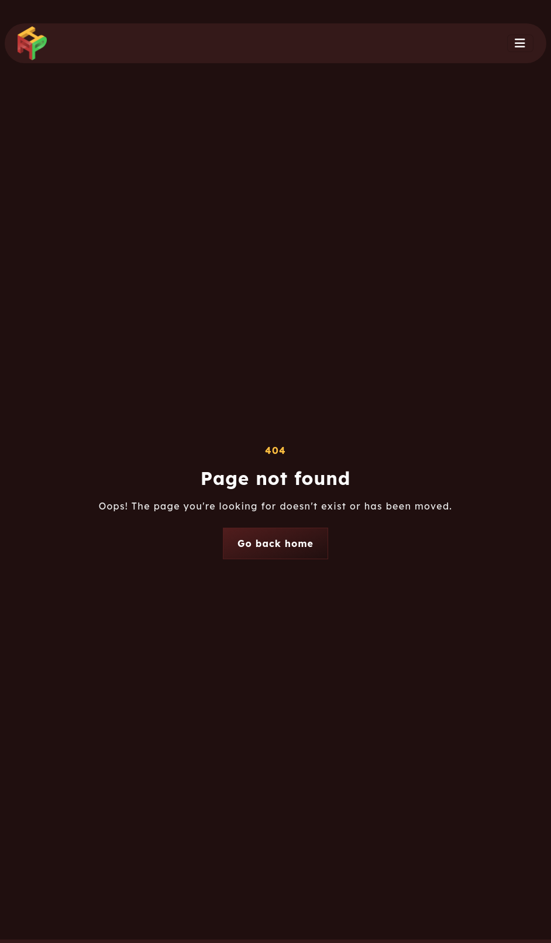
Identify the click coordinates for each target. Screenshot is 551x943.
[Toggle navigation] (520, 43)
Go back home (275, 543)
